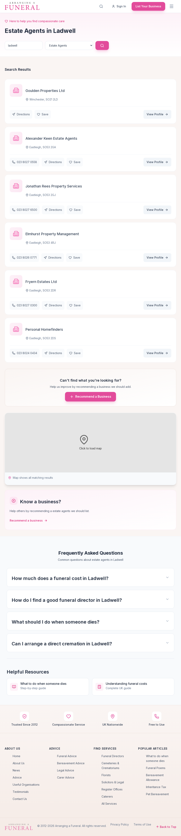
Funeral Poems (155, 768)
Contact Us (20, 799)
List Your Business (148, 6)
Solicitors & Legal (113, 782)
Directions (21, 114)
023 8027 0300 (24, 305)
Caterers (107, 796)
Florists (106, 775)
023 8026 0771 (24, 257)
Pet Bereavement (157, 794)
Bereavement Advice (71, 763)
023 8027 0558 (24, 162)
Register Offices (112, 789)
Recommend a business (28, 520)
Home (16, 756)
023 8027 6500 (24, 209)
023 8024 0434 (24, 353)
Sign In (119, 6)
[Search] (102, 6)
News (16, 770)
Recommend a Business (90, 397)
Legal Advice (65, 770)
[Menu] (172, 6)
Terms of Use (142, 824)
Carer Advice (65, 777)
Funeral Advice (67, 756)
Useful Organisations (26, 784)
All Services (109, 803)
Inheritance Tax (156, 787)
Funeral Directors (113, 756)
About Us (19, 763)
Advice (17, 777)
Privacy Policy (119, 824)
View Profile (157, 114)
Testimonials (21, 791)
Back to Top (166, 826)
